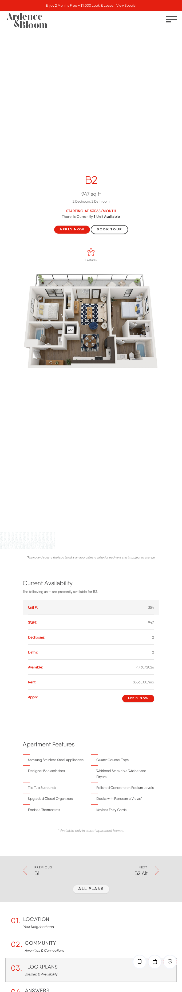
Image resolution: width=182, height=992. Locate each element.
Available (107, 216)
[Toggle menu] (171, 19)
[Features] (91, 252)
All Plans (91, 889)
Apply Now (72, 229)
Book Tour (109, 229)
